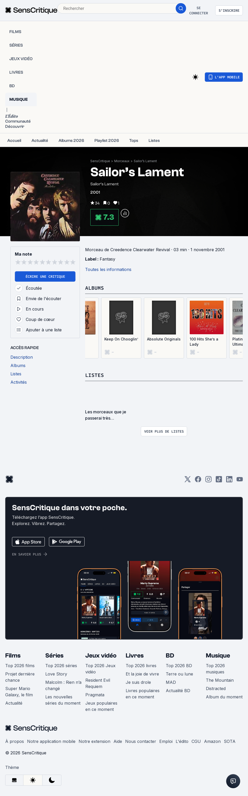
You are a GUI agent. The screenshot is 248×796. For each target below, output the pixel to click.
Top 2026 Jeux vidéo (100, 668)
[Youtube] (240, 481)
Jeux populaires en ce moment (101, 706)
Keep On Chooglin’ (121, 339)
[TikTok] (219, 481)
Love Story (56, 674)
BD (170, 655)
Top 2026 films (20, 665)
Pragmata (94, 694)
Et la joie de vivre (142, 674)
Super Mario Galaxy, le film (19, 691)
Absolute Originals (164, 339)
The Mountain (220, 680)
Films (13, 655)
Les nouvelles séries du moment (62, 700)
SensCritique (100, 161)
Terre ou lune (179, 674)
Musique (218, 655)
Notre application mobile (51, 741)
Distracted (216, 688)
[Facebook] (198, 481)
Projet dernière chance (20, 677)
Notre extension (94, 741)
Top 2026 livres (141, 665)
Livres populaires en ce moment (143, 693)
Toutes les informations (108, 269)
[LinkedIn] (229, 481)
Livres (135, 655)
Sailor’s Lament (145, 161)
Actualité (13, 703)
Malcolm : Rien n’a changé (63, 685)
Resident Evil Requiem (97, 683)
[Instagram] (208, 481)
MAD (171, 682)
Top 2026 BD (179, 665)
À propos (14, 741)
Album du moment (224, 696)
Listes (94, 375)
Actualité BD (178, 690)
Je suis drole (138, 682)
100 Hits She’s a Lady (204, 341)
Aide (117, 741)
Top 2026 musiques (215, 668)
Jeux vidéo (101, 655)
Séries (54, 655)
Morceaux (122, 161)
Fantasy (107, 259)
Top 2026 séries (61, 665)
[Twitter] (188, 481)
